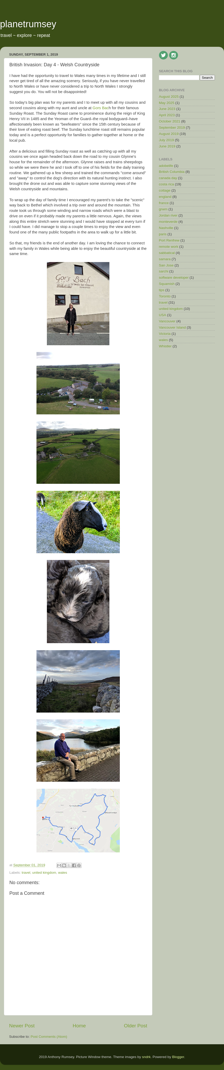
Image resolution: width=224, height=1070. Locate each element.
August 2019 (169, 134)
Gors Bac (100, 108)
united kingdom (44, 873)
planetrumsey (28, 24)
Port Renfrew (169, 240)
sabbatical (167, 253)
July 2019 (166, 140)
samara (165, 259)
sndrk (146, 1057)
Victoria (165, 334)
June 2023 (167, 109)
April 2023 (167, 115)
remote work (168, 247)
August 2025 (169, 97)
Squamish (167, 284)
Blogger (178, 1057)
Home (79, 1025)
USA (162, 315)
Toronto (165, 296)
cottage (164, 190)
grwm (163, 209)
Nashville (166, 228)
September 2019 (172, 127)
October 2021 (169, 121)
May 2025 (166, 103)
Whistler (165, 346)
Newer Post (22, 1025)
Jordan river (168, 215)
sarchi (163, 271)
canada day (168, 178)
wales (62, 873)
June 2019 (167, 146)
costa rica (166, 184)
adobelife (166, 166)
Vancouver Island (172, 327)
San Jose (166, 265)
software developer (174, 277)
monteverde (168, 222)
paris (162, 234)
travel (26, 873)
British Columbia (171, 172)
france (164, 203)
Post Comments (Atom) (49, 1037)
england (165, 197)
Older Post (135, 1025)
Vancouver (167, 321)
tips (161, 290)
